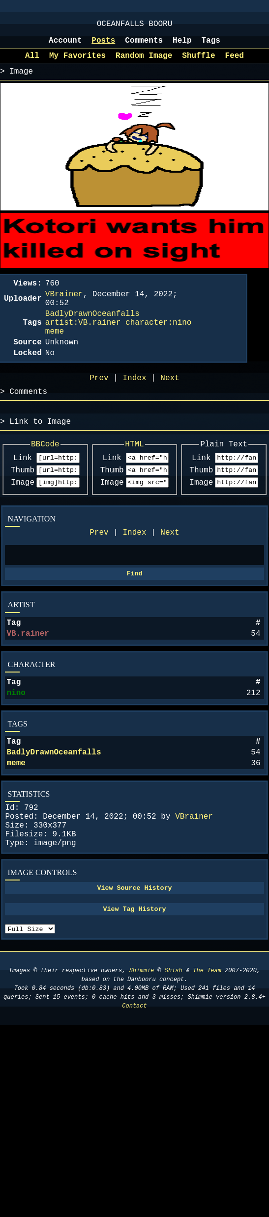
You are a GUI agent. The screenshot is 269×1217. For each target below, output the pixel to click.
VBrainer (194, 872)
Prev (99, 567)
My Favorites (77, 62)
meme (15, 814)
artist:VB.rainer (83, 339)
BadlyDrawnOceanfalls (53, 802)
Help (182, 45)
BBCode (45, 472)
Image (22, 515)
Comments (144, 45)
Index (134, 567)
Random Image (144, 62)
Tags (211, 45)
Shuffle (198, 62)
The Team (207, 1041)
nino (15, 738)
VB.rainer (27, 675)
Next (169, 567)
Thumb (22, 501)
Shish (173, 1041)
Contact (134, 1077)
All (32, 62)
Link (22, 488)
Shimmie (141, 1041)
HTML (134, 472)
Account (65, 45)
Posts (103, 45)
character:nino (158, 339)
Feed (234, 62)
